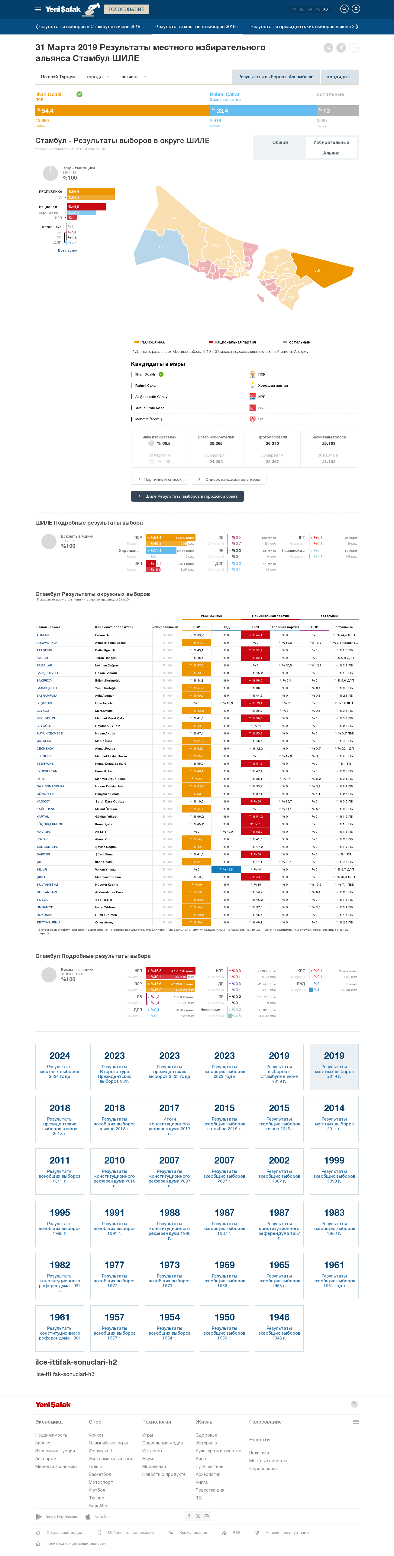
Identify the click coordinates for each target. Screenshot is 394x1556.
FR (318, 9)
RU (325, 9)
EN (302, 9)
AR (310, 9)
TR (294, 9)
